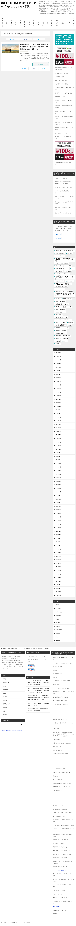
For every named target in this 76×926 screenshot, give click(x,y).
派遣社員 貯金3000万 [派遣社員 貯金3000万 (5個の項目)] (61, 333)
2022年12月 (58, 495)
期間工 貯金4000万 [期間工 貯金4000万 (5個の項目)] (60, 309)
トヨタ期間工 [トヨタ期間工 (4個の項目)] (68, 265)
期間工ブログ (2, 23)
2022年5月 (58, 520)
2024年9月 (58, 420)
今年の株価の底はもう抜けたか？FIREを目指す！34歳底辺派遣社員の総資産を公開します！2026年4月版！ (38, 682)
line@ (68, 22)
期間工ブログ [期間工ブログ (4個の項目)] (71, 322)
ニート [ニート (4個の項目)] (73, 268)
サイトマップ (73, 23)
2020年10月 (58, 588)
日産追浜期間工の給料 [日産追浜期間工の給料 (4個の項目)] (60, 288)
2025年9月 (58, 377)
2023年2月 (58, 488)
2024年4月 (58, 438)
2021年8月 (58, 552)
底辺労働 (33, 23)
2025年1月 (58, 406)
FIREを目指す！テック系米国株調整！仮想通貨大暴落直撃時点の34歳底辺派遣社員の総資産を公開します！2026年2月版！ (38, 697)
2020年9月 (58, 591)
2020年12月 (58, 581)
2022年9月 (58, 506)
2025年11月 (58, 370)
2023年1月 (58, 492)
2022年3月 (58, 527)
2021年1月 (58, 577)
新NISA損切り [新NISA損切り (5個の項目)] (70, 281)
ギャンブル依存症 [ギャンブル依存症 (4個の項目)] (59, 265)
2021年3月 (58, 570)
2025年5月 (58, 392)
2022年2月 (58, 531)
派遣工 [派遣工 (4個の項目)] (70, 325)
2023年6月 (58, 474)
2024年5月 (58, 434)
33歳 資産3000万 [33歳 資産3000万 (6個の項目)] (69, 250)
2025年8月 (58, 381)
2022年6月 (58, 517)
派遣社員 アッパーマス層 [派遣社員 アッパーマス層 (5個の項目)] (62, 327)
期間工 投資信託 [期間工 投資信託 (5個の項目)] (67, 298)
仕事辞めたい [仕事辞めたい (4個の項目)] (58, 273)
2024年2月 (58, 445)
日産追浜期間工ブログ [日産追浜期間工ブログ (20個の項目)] (64, 295)
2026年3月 (58, 356)
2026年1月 (58, 363)
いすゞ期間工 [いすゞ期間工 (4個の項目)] (70, 253)
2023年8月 (58, 467)
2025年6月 (58, 388)
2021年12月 (58, 538)
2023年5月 (58, 477)
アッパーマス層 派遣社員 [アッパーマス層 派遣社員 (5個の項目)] (62, 263)
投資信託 (20, 23)
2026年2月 (58, 360)
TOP (19, 648)
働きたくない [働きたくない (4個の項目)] (66, 273)
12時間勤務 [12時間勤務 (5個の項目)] (58, 250)
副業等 (29, 23)
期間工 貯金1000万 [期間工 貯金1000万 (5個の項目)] (60, 301)
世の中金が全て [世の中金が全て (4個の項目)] (69, 271)
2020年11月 (58, 584)
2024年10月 (58, 417)
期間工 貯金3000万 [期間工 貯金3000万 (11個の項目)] (64, 307)
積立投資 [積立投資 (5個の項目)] (58, 341)
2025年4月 (58, 395)
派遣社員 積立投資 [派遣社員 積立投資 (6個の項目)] (61, 330)
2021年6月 (58, 559)
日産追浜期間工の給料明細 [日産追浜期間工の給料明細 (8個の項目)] (64, 291)
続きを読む (43, 64)
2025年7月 (58, 385)
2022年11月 (58, 499)
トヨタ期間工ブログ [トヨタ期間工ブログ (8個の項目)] (62, 268)
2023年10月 (58, 459)
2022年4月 (58, 524)
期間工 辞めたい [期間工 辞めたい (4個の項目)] (59, 314)
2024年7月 (58, 427)
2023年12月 (58, 452)
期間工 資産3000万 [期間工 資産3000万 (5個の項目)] (60, 312)
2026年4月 (58, 352)
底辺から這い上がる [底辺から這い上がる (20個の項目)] (64, 277)
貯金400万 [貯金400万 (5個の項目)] (58, 343)
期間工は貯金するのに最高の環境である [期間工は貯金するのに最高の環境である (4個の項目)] (63, 319)
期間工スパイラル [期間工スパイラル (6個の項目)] (60, 322)
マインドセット (38, 22)
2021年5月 (58, 563)
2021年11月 (58, 542)
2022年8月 (58, 509)
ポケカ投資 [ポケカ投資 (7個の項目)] (59, 271)
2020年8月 (58, 595)
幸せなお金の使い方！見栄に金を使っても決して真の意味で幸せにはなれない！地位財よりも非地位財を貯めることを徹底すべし (34, 47)
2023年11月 (58, 456)
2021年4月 (58, 566)
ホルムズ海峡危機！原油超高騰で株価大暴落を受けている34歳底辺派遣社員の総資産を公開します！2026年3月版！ (38, 690)
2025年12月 (58, 367)
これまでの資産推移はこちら (60, 870)
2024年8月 (58, 424)
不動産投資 (24, 23)
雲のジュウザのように (58, 906)
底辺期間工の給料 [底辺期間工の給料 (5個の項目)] (60, 281)
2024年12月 (58, 410)
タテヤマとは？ (57, 23)
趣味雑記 (43, 23)
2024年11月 (58, 413)
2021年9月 (58, 549)
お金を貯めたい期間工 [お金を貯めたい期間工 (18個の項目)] (64, 260)
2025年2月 (58, 402)
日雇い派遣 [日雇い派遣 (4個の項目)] (58, 298)
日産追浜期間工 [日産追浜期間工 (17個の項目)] (63, 284)
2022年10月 (58, 502)
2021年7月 (58, 556)
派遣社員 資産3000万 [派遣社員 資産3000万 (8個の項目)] (63, 336)
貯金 (6, 22)
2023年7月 (58, 470)
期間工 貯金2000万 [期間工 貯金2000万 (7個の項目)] (62, 304)
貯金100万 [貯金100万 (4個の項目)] (65, 341)
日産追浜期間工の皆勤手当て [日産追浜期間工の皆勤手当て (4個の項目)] (61, 286)
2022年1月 (58, 534)
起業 (47, 22)
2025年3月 (58, 399)
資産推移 (51, 23)
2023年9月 (58, 463)
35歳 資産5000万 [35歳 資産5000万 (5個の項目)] (60, 253)
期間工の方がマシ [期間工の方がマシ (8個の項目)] (61, 317)
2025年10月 (58, 374)
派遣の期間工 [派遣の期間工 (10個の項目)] (61, 325)
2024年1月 (58, 449)
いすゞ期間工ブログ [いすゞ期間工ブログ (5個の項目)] (60, 256)
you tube (63, 22)
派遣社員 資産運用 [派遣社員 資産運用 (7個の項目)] (62, 338)
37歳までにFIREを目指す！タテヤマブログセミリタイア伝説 (18, 4)
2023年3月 (58, 484)
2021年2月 (58, 574)
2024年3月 (58, 442)
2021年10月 (58, 545)
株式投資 (11, 23)
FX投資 (15, 23)
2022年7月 (58, 513)
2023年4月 (58, 481)
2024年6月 (58, 431)
